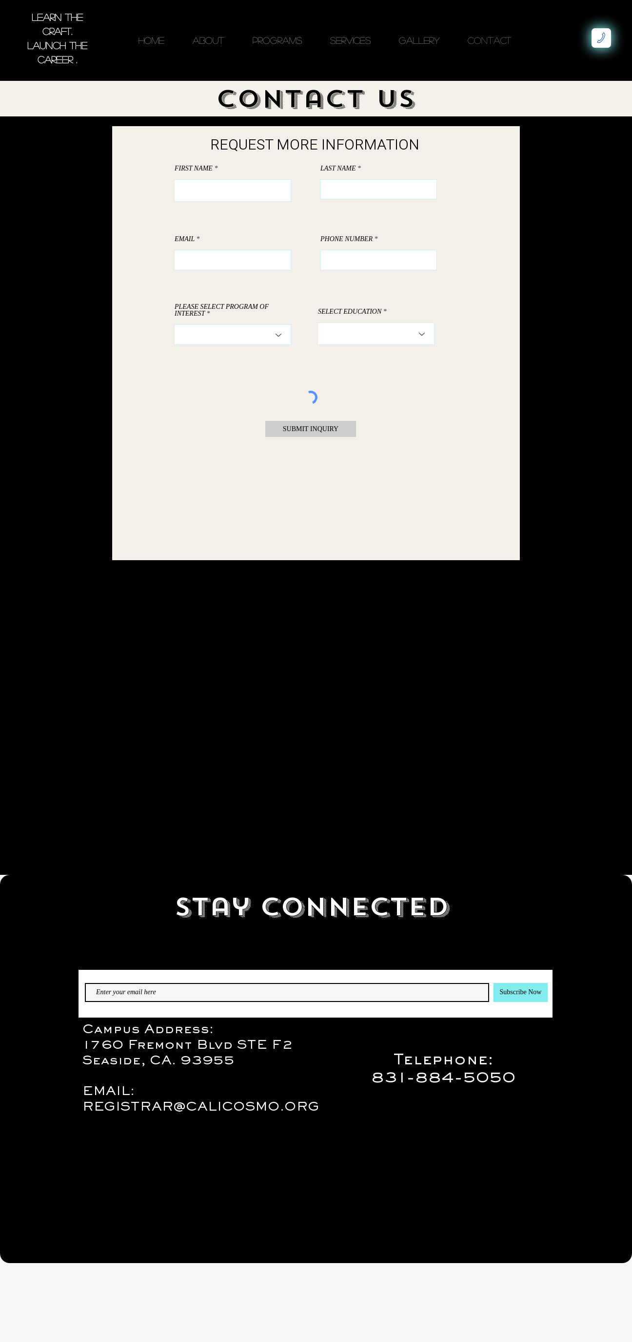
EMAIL (185, 239)
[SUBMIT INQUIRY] (310, 429)
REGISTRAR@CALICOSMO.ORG (200, 1107)
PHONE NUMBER (346, 239)
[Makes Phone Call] (601, 38)
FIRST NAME (194, 168)
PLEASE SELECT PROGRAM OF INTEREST (222, 310)
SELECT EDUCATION (349, 311)
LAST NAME (338, 168)
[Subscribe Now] (521, 992)
